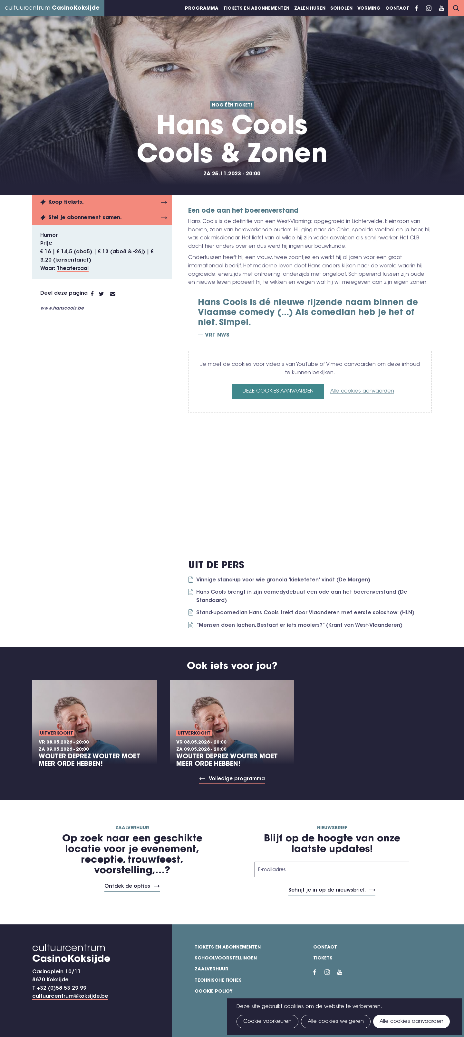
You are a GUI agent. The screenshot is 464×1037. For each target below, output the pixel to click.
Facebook (416, 8)
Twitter (104, 294)
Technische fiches (218, 980)
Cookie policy (214, 991)
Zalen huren (309, 8)
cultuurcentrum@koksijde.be (70, 996)
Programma (201, 8)
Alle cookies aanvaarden (362, 391)
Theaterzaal (73, 268)
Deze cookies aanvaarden (278, 391)
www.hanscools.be (62, 308)
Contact (397, 8)
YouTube (441, 8)
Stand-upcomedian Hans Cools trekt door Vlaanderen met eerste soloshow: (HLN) (305, 613)
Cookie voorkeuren (267, 1021)
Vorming (369, 8)
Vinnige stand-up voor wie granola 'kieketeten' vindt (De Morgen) (283, 580)
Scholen (341, 8)
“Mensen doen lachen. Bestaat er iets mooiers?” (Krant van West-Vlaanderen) (299, 625)
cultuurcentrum (52, 8)
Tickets (323, 958)
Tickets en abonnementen (256, 8)
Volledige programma (237, 779)
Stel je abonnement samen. (85, 217)
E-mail (116, 294)
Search (456, 8)
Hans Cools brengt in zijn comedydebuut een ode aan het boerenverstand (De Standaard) (301, 596)
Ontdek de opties (127, 886)
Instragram (428, 8)
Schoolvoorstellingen (226, 958)
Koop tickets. (66, 202)
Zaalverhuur (211, 969)
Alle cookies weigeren (336, 1021)
